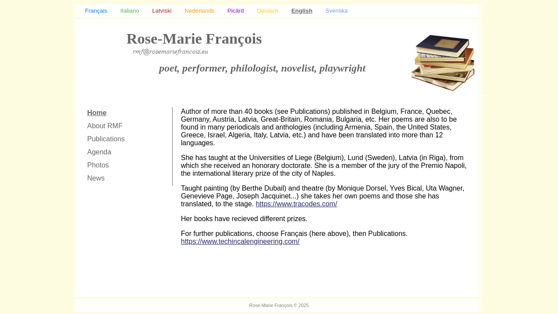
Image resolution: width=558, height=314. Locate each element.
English (301, 10)
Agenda (99, 152)
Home (96, 112)
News (96, 178)
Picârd (236, 10)
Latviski (161, 10)
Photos (98, 165)
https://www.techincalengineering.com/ (240, 241)
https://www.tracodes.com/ (296, 204)
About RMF (104, 126)
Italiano (129, 10)
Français (96, 10)
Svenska (337, 10)
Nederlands (199, 10)
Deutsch (268, 10)
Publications (106, 139)
